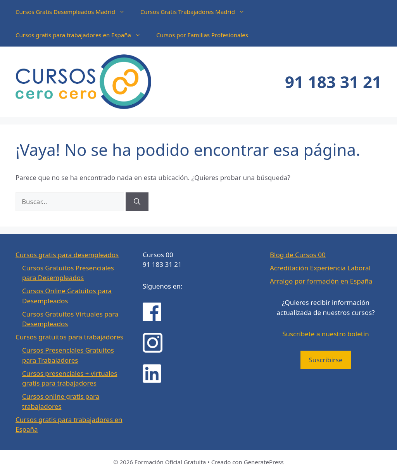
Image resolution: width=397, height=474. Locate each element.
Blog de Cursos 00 (298, 254)
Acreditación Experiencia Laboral (320, 267)
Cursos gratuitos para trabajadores (69, 336)
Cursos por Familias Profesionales (202, 35)
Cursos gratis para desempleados (67, 254)
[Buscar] (137, 201)
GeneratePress (264, 462)
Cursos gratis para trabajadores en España (82, 35)
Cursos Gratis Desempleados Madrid (74, 11)
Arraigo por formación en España (321, 281)
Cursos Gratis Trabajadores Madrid (196, 11)
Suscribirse (325, 359)
